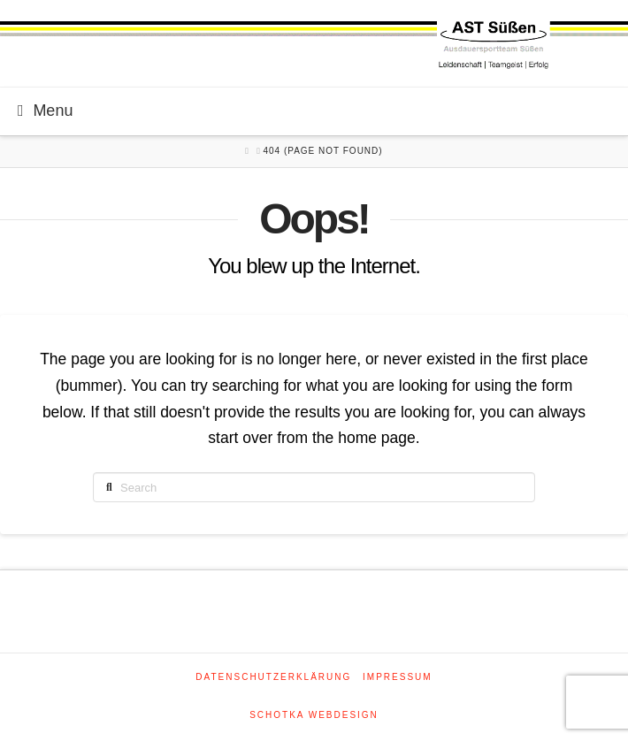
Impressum (398, 677)
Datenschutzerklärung (273, 677)
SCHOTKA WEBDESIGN (314, 715)
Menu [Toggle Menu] (45, 110)
